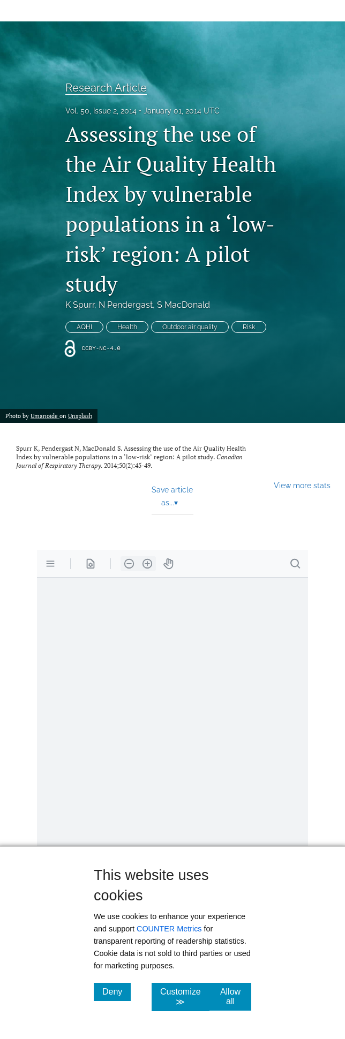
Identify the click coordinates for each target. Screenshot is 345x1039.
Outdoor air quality (190, 327)
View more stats (302, 485)
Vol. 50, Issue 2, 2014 (101, 111)
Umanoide (45, 416)
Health (127, 327)
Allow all (235, 996)
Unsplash (80, 416)
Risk (249, 327)
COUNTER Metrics (169, 928)
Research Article (106, 87)
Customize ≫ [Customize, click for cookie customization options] (184, 996)
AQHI (84, 327)
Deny (116, 991)
